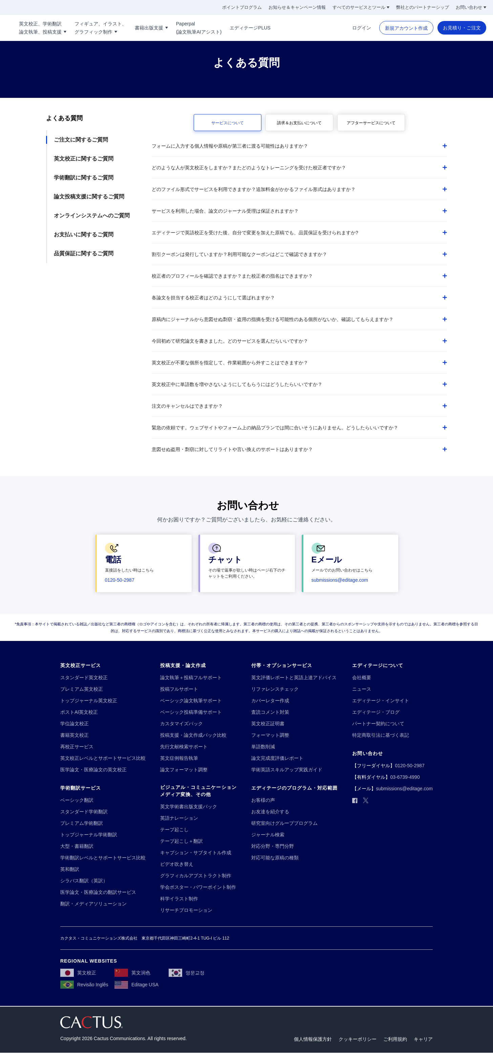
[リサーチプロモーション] (186, 910)
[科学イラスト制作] (179, 898)
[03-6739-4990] (405, 777)
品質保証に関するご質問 (83, 253)
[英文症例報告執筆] (179, 758)
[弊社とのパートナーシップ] (422, 7)
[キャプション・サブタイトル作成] (195, 852)
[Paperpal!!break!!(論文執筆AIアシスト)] (235, 28)
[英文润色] (132, 973)
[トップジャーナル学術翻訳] (88, 834)
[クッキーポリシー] (358, 1039)
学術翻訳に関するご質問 (83, 177)
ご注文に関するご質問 (81, 140)
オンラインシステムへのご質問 (92, 215)
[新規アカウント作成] (406, 28)
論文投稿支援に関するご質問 (89, 196)
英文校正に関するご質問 (83, 159)
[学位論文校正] (74, 723)
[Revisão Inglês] (84, 985)
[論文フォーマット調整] (184, 769)
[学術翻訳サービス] (80, 788)
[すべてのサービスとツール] (361, 7)
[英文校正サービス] (80, 665)
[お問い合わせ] (471, 7)
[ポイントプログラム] (242, 7)
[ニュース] (361, 689)
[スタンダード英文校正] (84, 677)
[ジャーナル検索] (267, 834)
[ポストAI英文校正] (79, 712)
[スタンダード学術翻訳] (84, 811)
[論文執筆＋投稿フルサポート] (191, 677)
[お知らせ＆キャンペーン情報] (297, 7)
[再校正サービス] (76, 746)
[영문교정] (187, 973)
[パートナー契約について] (378, 723)
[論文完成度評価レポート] (277, 758)
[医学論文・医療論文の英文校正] (93, 769)
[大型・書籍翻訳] (76, 846)
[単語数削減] (263, 746)
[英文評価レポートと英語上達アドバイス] (294, 677)
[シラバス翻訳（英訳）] (84, 880)
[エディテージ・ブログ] (376, 712)
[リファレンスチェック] (275, 689)
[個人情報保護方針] (313, 1039)
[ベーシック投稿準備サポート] (191, 712)
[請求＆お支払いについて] (299, 122)
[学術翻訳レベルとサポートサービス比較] (103, 857)
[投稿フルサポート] (179, 689)
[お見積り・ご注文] (461, 28)
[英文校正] (78, 973)
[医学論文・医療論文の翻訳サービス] (98, 892)
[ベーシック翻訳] (76, 800)
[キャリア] (423, 1039)
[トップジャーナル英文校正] (88, 700)
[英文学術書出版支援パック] (188, 806)
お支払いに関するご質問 (83, 234)
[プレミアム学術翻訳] (81, 823)
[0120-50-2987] (119, 580)
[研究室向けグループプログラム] (284, 823)
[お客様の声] (263, 800)
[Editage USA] (136, 985)
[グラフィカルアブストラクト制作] (195, 875)
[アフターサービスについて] (371, 122)
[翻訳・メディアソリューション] (93, 903)
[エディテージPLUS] (286, 28)
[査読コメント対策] (270, 712)
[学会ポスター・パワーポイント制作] (198, 887)
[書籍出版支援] (188, 28)
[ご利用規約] (395, 1039)
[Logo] (23, 28)
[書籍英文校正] (74, 735)
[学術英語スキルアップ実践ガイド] (286, 769)
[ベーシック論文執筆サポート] (191, 700)
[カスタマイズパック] (181, 723)
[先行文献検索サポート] (184, 746)
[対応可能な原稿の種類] (275, 857)
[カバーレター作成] (270, 700)
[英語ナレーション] (179, 818)
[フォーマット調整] (270, 735)
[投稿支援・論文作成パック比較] (193, 735)
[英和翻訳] (69, 869)
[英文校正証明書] (267, 723)
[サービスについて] (227, 122)
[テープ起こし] (174, 829)
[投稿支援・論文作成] (183, 665)
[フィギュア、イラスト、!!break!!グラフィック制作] (137, 28)
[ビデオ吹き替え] (176, 864)
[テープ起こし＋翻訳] (181, 841)
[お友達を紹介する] (270, 811)
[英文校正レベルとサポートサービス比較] (103, 758)
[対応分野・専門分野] (272, 846)
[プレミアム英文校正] (81, 689)
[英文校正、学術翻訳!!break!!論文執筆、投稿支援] (79, 28)
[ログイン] (361, 28)
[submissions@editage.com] (340, 580)
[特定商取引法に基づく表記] (380, 735)
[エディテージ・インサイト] (380, 700)
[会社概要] (361, 677)
